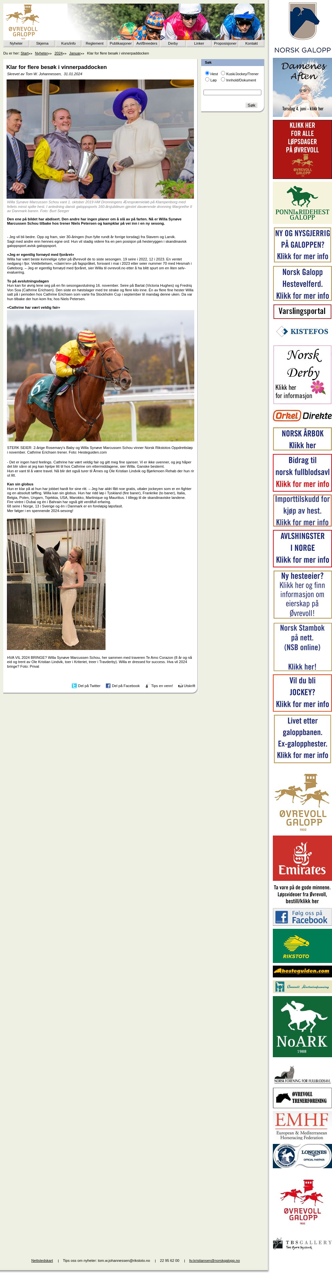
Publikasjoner (121, 43)
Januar (75, 53)
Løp (213, 80)
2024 (59, 53)
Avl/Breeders (146, 43)
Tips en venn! (162, 685)
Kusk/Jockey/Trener (242, 74)
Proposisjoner (225, 43)
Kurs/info (68, 43)
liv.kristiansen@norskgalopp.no (214, 1260)
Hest (214, 74)
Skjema (42, 43)
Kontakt (251, 43)
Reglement (95, 43)
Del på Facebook (126, 685)
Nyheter (16, 43)
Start (25, 53)
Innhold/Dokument (241, 80)
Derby (173, 43)
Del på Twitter (89, 685)
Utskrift (189, 685)
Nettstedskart (42, 1260)
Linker (199, 43)
